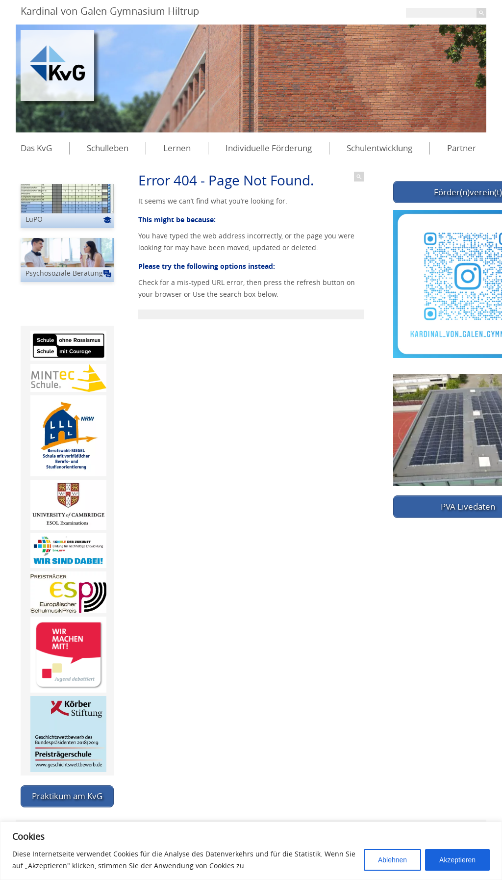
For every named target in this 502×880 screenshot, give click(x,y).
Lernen (177, 148)
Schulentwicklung (379, 148)
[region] (251, 851)
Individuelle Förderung (269, 148)
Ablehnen (392, 860)
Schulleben (107, 148)
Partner (461, 148)
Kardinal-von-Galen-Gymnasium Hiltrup (110, 11)
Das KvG (36, 148)
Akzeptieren (457, 860)
